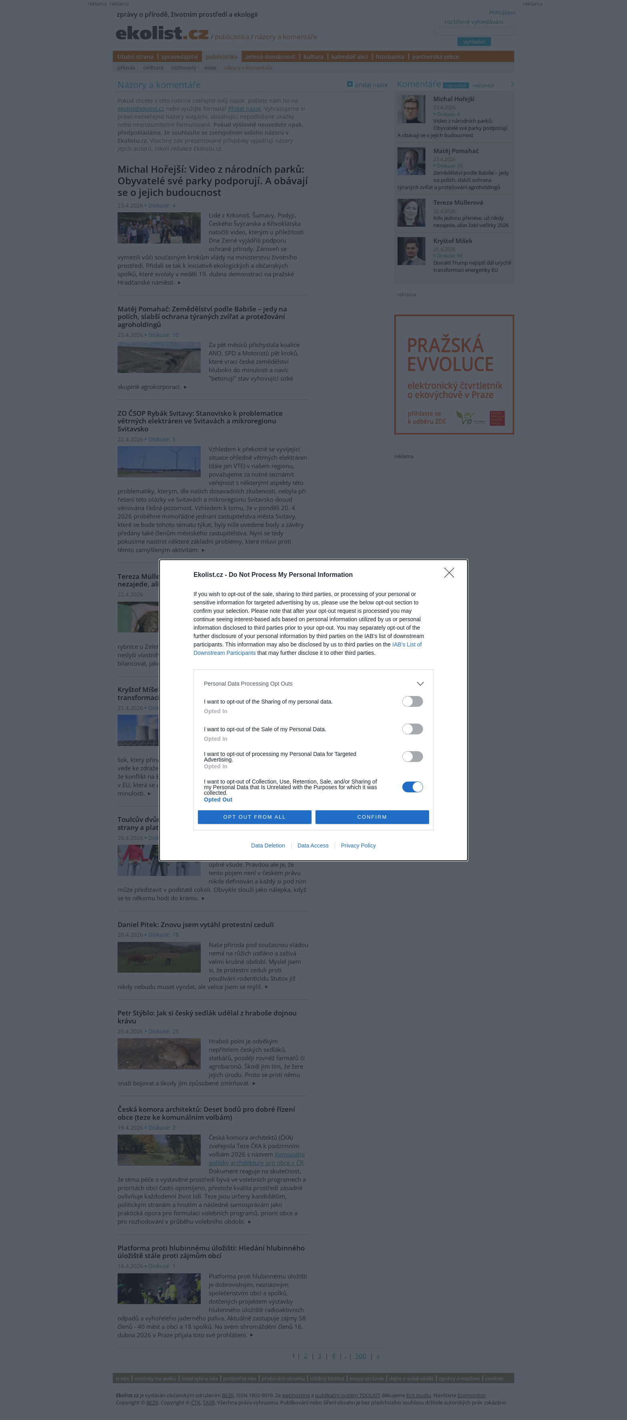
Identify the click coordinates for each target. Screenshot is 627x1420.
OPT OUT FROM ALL (254, 817)
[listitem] (313, 684)
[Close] (451, 575)
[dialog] (313, 710)
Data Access (313, 845)
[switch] (412, 701)
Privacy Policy (358, 845)
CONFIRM (372, 817)
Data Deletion (268, 845)
